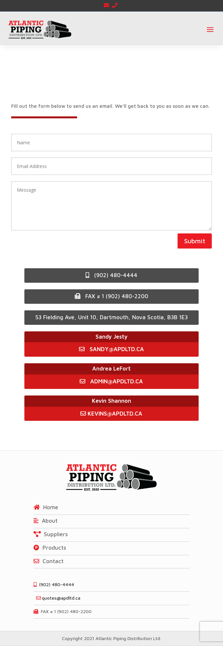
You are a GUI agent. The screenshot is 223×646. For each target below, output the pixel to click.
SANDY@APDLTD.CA (117, 349)
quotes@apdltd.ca (57, 598)
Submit (194, 241)
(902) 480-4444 (111, 275)
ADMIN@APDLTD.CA (111, 381)
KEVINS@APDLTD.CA (111, 413)
